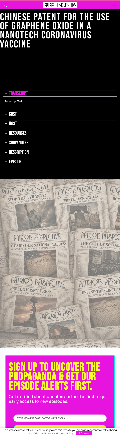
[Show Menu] (114, 5)
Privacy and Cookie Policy (58, 433)
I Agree (84, 433)
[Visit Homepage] (60, 5)
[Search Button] (5, 5)
